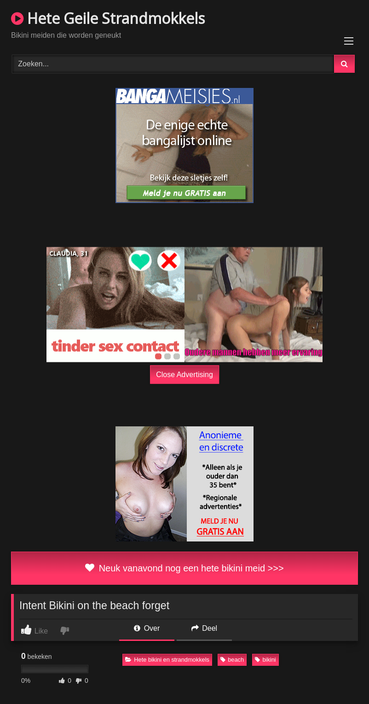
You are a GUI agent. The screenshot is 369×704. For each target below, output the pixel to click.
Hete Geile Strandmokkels (108, 18)
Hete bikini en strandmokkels (167, 659)
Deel (204, 628)
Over (147, 628)
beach (232, 659)
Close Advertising (184, 374)
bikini (265, 659)
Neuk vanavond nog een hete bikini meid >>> (184, 568)
